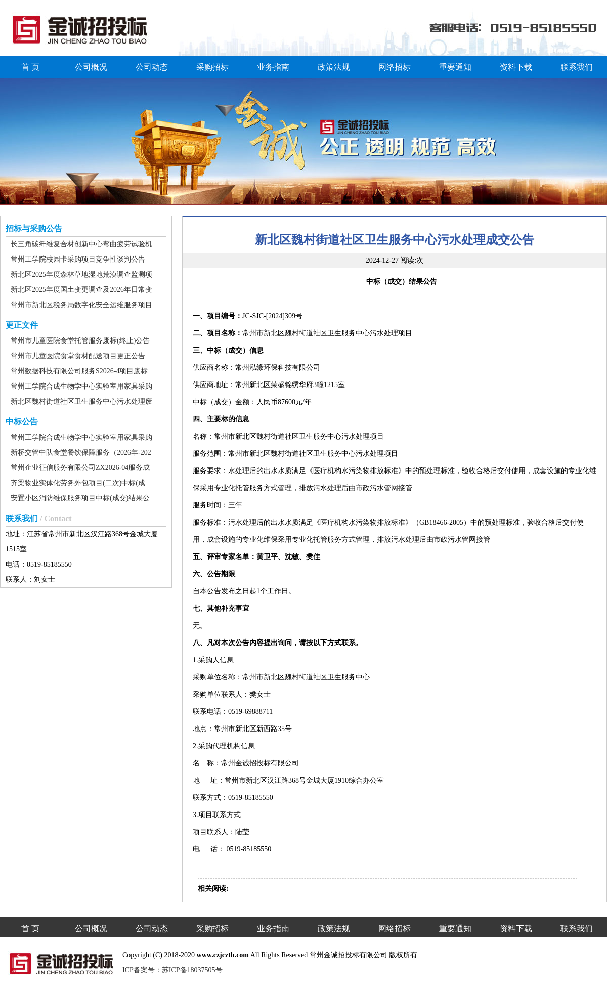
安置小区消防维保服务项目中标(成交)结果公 (80, 498)
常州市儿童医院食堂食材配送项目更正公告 (78, 356)
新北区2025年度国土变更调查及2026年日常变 (81, 289)
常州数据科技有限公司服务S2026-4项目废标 (79, 371)
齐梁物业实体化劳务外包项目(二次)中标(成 (78, 483)
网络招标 (394, 67)
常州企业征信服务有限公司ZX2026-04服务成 (80, 468)
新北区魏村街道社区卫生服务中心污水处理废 (81, 401)
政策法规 (334, 67)
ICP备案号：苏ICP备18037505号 (172, 970)
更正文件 (22, 325)
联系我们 (576, 67)
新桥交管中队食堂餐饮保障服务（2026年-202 (81, 452)
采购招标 (212, 67)
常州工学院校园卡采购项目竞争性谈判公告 (78, 259)
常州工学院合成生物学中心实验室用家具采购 (81, 386)
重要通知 (455, 67)
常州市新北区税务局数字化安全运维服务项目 (81, 305)
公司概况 (91, 67)
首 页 (30, 67)
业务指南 (273, 67)
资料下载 (516, 67)
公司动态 (152, 67)
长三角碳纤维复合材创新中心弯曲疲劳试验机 (81, 244)
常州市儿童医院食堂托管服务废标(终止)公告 (80, 341)
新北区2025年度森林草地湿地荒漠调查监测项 (81, 274)
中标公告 (22, 421)
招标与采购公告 (34, 228)
